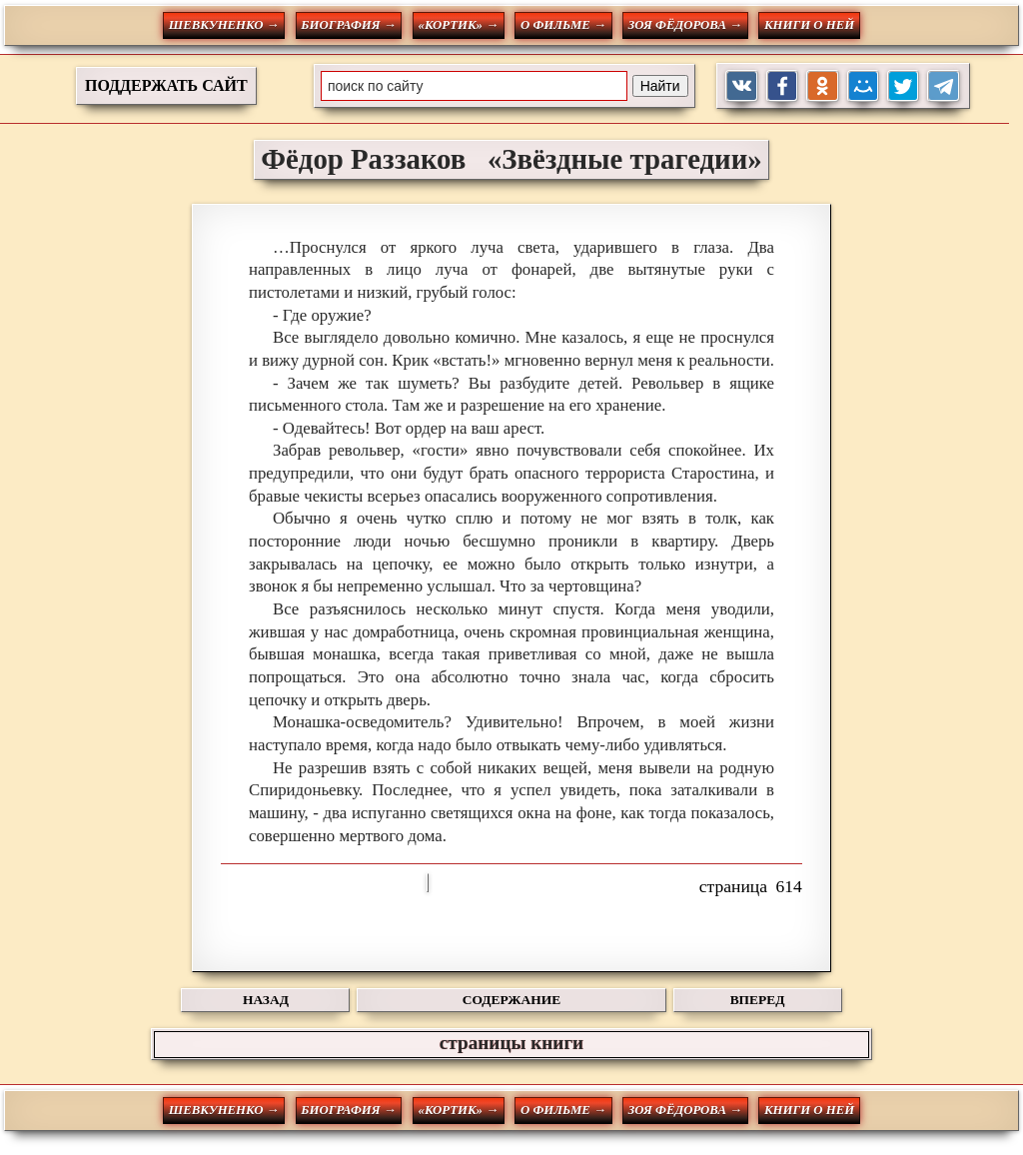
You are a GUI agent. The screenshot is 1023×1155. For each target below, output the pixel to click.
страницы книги (511, 1042)
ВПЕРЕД (757, 999)
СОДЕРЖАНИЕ (511, 999)
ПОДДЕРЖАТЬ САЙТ (166, 85)
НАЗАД (266, 999)
